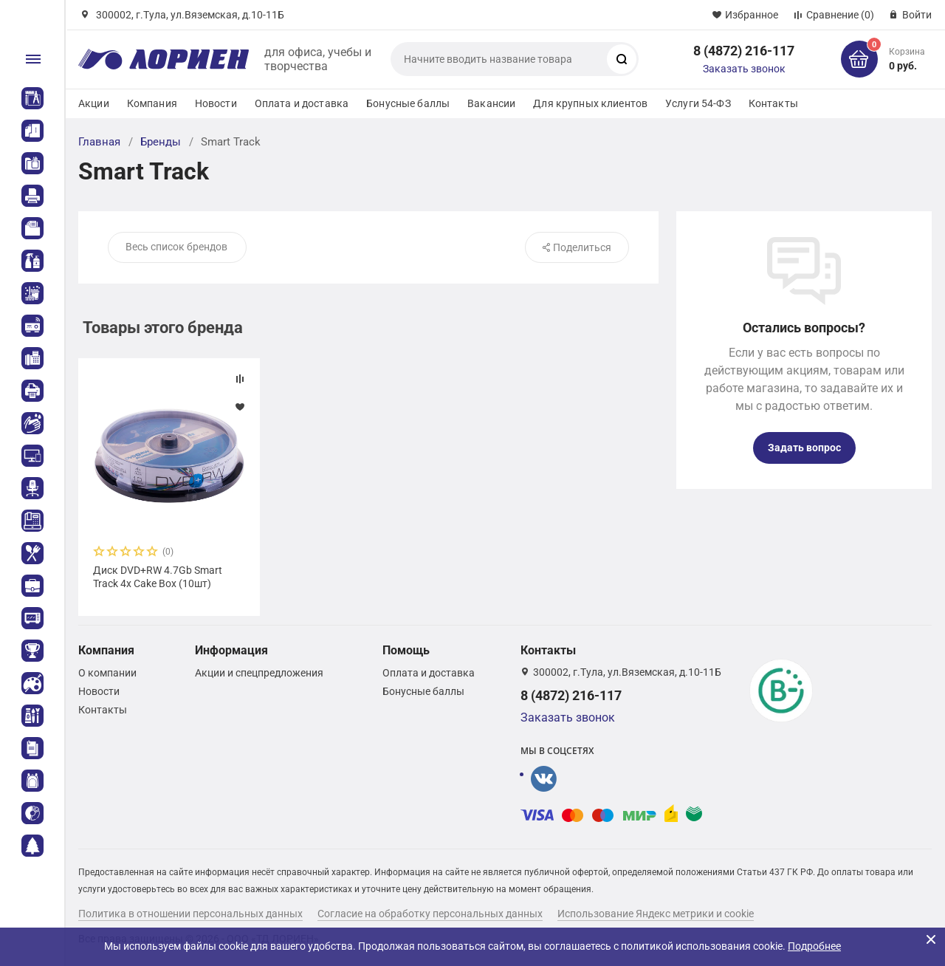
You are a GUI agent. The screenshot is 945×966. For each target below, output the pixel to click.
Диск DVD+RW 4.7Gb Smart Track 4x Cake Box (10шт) (157, 576)
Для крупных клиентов (590, 103)
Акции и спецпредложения (259, 673)
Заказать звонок (744, 69)
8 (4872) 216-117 (743, 50)
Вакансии (491, 103)
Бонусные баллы (408, 103)
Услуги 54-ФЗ (698, 103)
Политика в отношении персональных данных (190, 913)
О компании (107, 673)
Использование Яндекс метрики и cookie (655, 913)
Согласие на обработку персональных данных (430, 913)
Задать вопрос (804, 447)
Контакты (773, 103)
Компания (152, 103)
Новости (216, 103)
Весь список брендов (176, 247)
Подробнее (814, 946)
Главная (99, 141)
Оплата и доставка (301, 103)
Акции (93, 103)
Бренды (160, 141)
